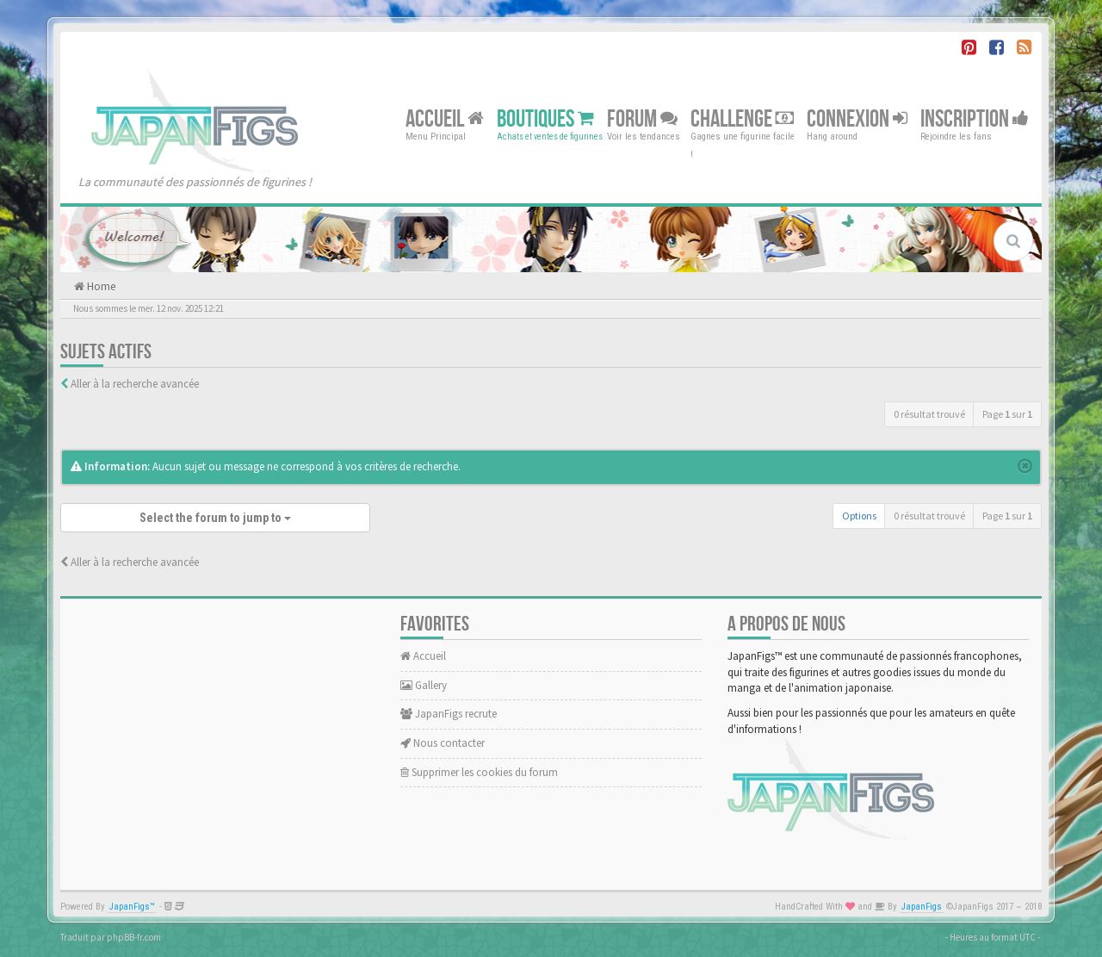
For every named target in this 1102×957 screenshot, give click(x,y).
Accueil (445, 118)
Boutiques (545, 118)
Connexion (857, 118)
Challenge (742, 118)
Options (859, 515)
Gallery (423, 685)
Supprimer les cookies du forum (479, 772)
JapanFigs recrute (448, 713)
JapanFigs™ (132, 906)
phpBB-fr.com (134, 937)
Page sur (1007, 413)
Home (99, 286)
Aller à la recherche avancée (135, 383)
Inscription (974, 118)
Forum (642, 118)
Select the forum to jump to (215, 518)
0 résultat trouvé (929, 413)
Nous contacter (442, 743)
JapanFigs (921, 906)
